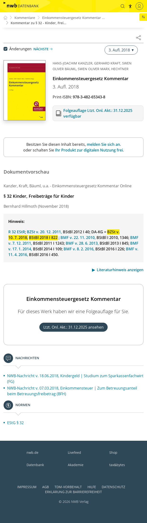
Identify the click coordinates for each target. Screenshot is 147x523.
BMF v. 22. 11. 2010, (78, 237)
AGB (45, 487)
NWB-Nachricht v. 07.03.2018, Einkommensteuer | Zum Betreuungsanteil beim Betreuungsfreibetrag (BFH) (72, 390)
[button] (122, 6)
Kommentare (24, 17)
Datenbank (35, 465)
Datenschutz (113, 487)
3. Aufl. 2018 (121, 50)
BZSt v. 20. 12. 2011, (44, 231)
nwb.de (32, 452)
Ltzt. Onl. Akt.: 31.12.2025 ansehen (73, 327)
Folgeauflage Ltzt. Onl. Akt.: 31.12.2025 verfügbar (97, 113)
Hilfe (91, 487)
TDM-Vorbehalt (68, 487)
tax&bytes (117, 465)
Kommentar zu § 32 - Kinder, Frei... (38, 23)
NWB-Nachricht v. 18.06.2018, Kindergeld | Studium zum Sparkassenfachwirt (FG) (75, 378)
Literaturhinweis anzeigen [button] (120, 269)
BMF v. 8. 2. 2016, (79, 249)
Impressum (27, 487)
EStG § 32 (15, 422)
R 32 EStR (16, 231)
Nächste (42, 49)
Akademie (75, 465)
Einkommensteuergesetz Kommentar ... (73, 17)
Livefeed (74, 452)
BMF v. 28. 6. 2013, (82, 243)
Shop (113, 452)
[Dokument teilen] (138, 37)
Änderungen (20, 48)
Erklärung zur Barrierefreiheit (73, 492)
